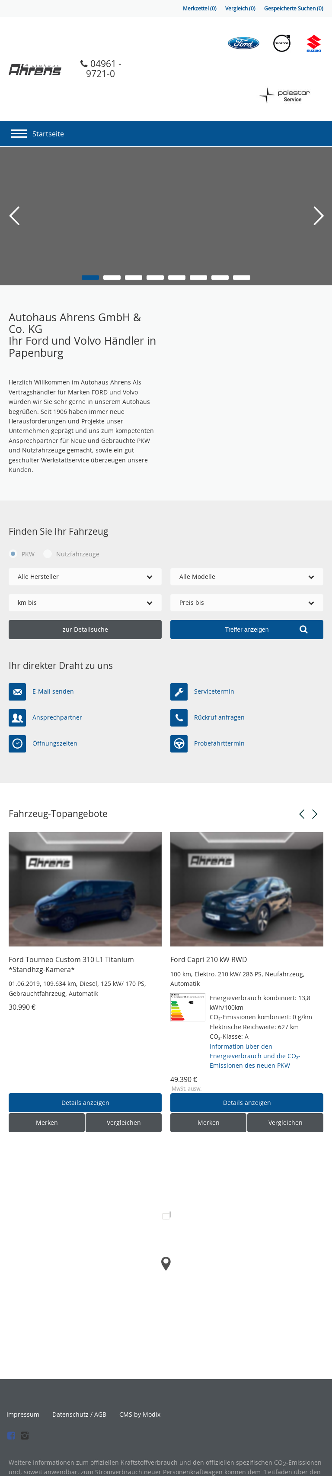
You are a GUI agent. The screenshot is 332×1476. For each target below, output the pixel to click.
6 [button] (198, 277)
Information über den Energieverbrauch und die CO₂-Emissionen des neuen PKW (255, 1056)
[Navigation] (19, 131)
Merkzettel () (200, 8)
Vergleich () (240, 8)
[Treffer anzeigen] (246, 629)
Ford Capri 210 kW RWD (208, 959)
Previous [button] (302, 814)
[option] (166, 216)
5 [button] (176, 277)
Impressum (22, 1414)
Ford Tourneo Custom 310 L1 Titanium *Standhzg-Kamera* (71, 964)
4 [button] (155, 277)
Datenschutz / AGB (79, 1414)
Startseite (48, 134)
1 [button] (90, 277)
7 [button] (220, 277)
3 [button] (133, 277)
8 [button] (241, 277)
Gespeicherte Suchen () (293, 8)
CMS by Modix (139, 1414)
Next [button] (315, 814)
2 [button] (112, 277)
